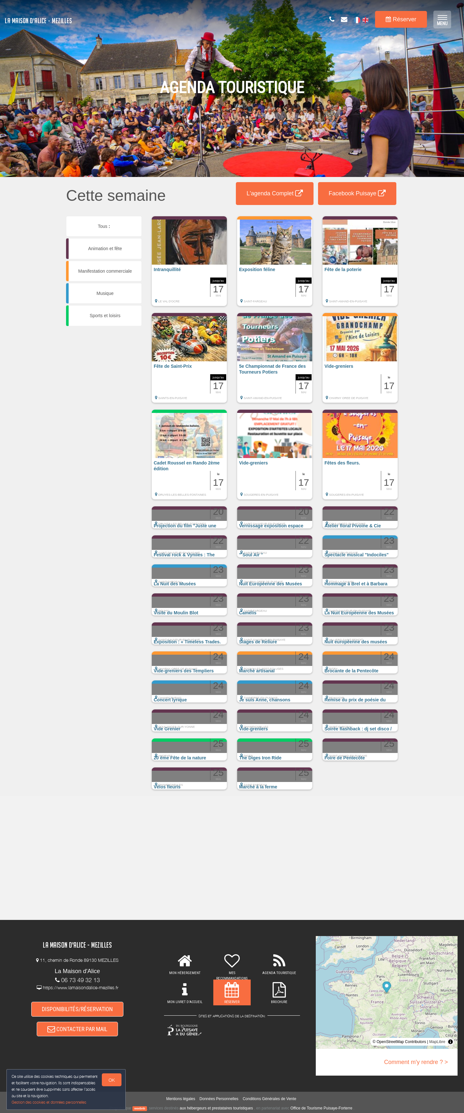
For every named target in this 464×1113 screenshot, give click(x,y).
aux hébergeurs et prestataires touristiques (216, 1108)
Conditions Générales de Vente (269, 1099)
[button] (189, 264)
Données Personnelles (218, 1099)
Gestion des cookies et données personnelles (49, 1102)
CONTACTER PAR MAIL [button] (77, 1029)
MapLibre (437, 1042)
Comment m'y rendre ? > (416, 1062)
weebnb (139, 1108)
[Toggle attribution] (450, 1042)
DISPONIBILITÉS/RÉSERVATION (77, 1009)
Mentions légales (180, 1099)
